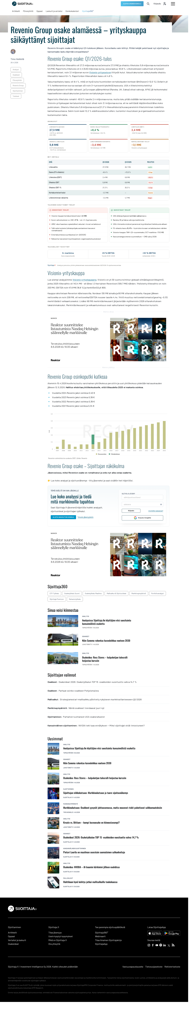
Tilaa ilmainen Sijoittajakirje (108, 940)
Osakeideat (13, 944)
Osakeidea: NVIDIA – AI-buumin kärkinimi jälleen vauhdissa (91, 867)
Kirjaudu (131, 511)
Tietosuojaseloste (154, 966)
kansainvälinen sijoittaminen (74, 848)
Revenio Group (18, 85)
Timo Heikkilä (17, 59)
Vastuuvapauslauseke (132, 966)
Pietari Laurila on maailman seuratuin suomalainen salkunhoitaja (94, 852)
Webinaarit (100, 936)
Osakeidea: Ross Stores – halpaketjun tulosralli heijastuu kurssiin (94, 778)
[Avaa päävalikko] (173, 3)
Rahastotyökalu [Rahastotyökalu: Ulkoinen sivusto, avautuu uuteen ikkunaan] (75, 599)
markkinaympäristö (70, 804)
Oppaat (11, 936)
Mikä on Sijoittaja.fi (57, 940)
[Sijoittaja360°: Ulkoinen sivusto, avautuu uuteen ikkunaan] (88, 11)
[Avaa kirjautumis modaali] (160, 3)
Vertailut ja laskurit (17, 940)
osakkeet (16, 75)
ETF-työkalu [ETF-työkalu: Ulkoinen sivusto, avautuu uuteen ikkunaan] (54, 593)
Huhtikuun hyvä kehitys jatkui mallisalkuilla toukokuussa (90, 882)
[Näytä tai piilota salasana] (161, 504)
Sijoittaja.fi (68, 797)
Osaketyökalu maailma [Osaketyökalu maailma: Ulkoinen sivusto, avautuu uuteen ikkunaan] (93, 593)
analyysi (16, 69)
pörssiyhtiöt (17, 80)
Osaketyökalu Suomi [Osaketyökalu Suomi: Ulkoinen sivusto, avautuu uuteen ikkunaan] (72, 593)
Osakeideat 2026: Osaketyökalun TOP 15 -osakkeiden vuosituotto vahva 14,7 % (101, 837)
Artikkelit (12, 932)
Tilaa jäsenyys (55, 932)
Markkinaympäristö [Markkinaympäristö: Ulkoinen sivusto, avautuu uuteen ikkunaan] (138, 593)
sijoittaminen (18, 91)
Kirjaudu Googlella (142, 517)
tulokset (16, 96)
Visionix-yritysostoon (100, 72)
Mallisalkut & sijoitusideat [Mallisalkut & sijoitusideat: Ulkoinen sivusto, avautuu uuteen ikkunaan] (116, 593)
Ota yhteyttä (54, 944)
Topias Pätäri (68, 753)
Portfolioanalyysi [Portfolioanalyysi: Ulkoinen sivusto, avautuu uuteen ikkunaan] (157, 593)
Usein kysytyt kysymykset (60, 936)
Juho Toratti (68, 768)
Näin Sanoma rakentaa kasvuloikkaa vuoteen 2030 (87, 763)
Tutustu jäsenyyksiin (85, 517)
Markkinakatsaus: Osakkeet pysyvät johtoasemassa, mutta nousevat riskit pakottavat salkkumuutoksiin (112, 807)
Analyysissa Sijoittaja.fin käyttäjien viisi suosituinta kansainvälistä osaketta (99, 748)
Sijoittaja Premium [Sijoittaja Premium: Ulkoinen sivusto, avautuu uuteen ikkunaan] (57, 599)
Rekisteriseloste (172, 966)
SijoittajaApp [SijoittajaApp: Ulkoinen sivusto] (101, 944)
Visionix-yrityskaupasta (84, 279)
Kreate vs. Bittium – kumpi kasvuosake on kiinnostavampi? (91, 822)
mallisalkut (68, 878)
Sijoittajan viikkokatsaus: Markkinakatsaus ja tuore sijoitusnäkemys (95, 793)
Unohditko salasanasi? (155, 511)
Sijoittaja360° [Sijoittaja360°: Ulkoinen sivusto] (101, 932)
